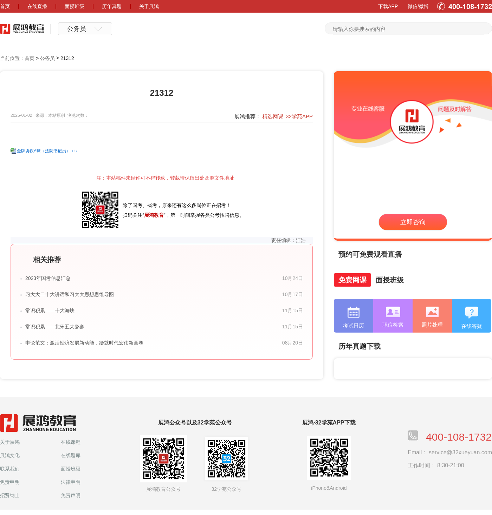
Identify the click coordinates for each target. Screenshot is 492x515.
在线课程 (70, 442)
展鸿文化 (10, 455)
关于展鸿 (10, 442)
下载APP (388, 6)
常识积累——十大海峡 (50, 310)
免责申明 (10, 482)
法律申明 (70, 482)
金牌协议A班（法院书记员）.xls (47, 150)
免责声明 (70, 495)
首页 (29, 58)
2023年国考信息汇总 (48, 278)
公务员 (47, 58)
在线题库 (70, 455)
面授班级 (70, 468)
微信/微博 (418, 6)
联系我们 (10, 468)
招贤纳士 (10, 495)
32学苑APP (299, 116)
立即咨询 (413, 222)
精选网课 (272, 116)
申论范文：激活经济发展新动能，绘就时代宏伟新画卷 (84, 343)
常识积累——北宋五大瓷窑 (54, 326)
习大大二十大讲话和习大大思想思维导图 (69, 294)
